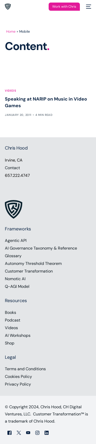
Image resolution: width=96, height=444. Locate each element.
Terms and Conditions (25, 369)
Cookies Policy (18, 376)
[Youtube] (28, 432)
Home (11, 31)
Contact (12, 167)
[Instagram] (37, 432)
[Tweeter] (19, 432)
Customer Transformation (29, 271)
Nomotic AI (15, 278)
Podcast (12, 320)
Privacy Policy (18, 384)
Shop (9, 343)
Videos (10, 90)
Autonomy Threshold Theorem (33, 263)
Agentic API (16, 240)
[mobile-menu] (88, 7)
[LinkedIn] (46, 432)
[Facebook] (9, 432)
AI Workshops (17, 335)
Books (10, 312)
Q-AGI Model (17, 286)
